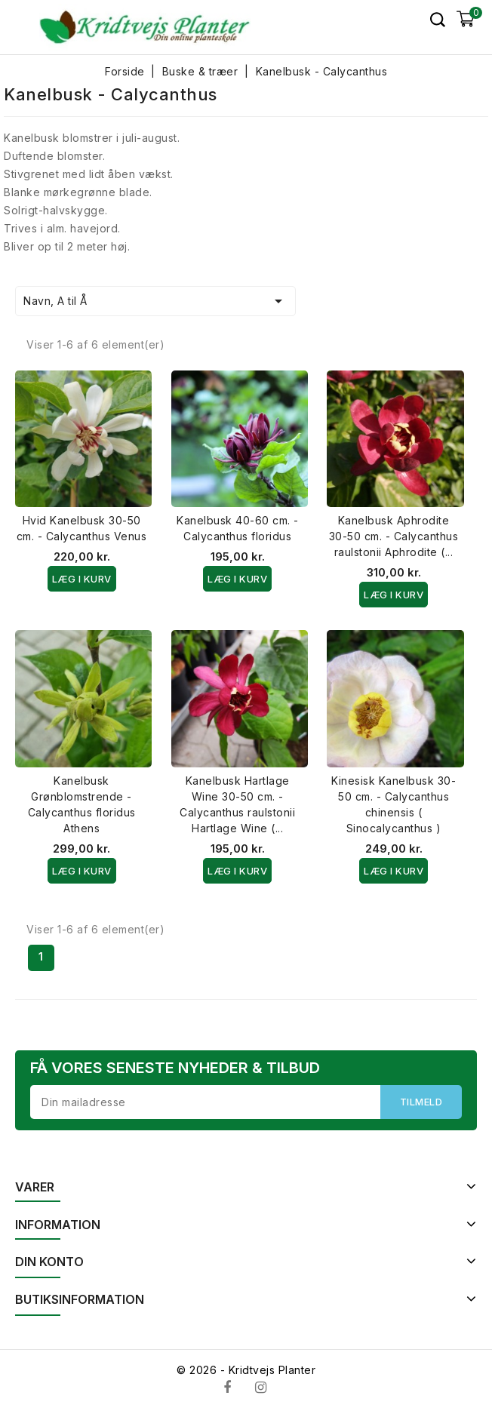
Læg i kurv (82, 579)
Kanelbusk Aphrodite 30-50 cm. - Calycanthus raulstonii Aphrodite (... (394, 536)
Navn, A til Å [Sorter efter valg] (155, 301)
